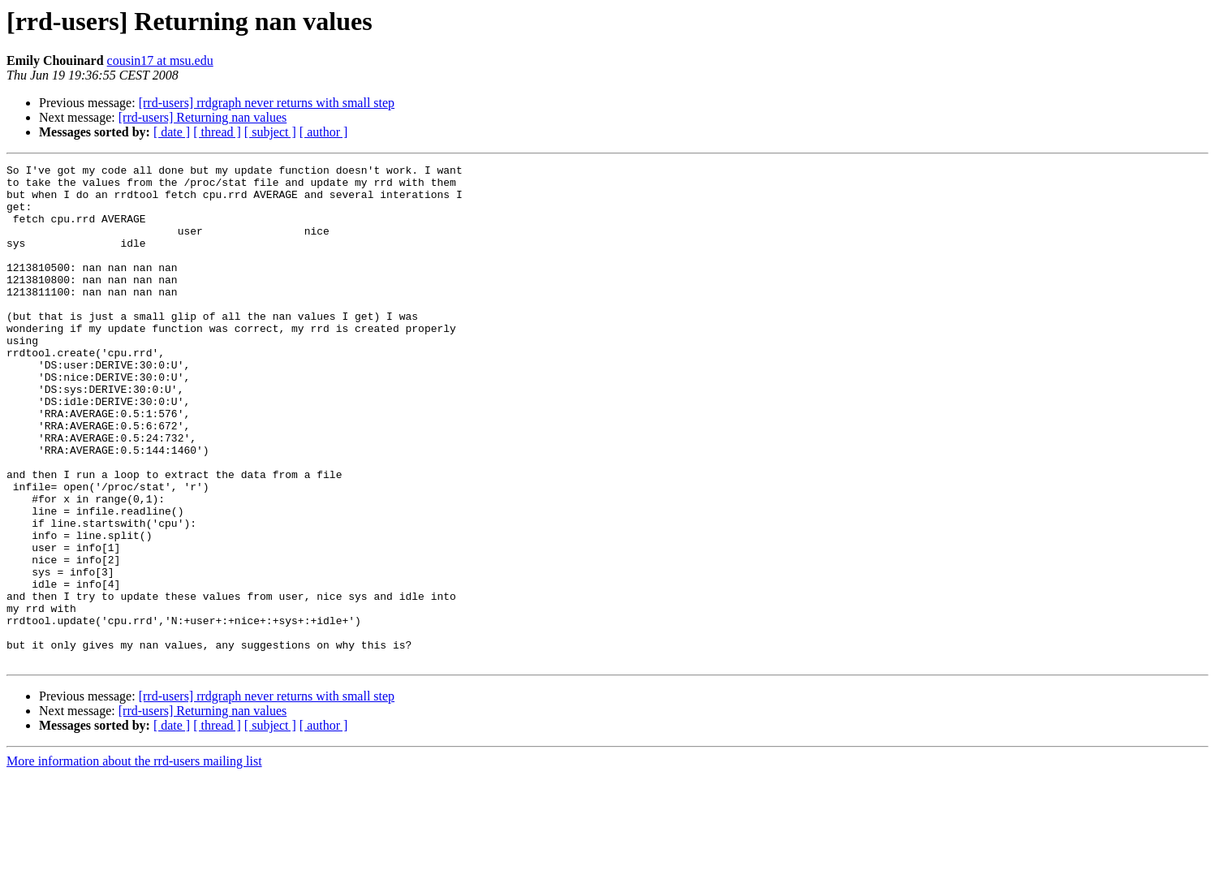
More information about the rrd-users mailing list (134, 861)
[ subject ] (270, 132)
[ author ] (323, 132)
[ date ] (171, 132)
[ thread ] (217, 132)
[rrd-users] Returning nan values (202, 117)
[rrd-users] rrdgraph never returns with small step (266, 103)
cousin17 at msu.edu (160, 60)
